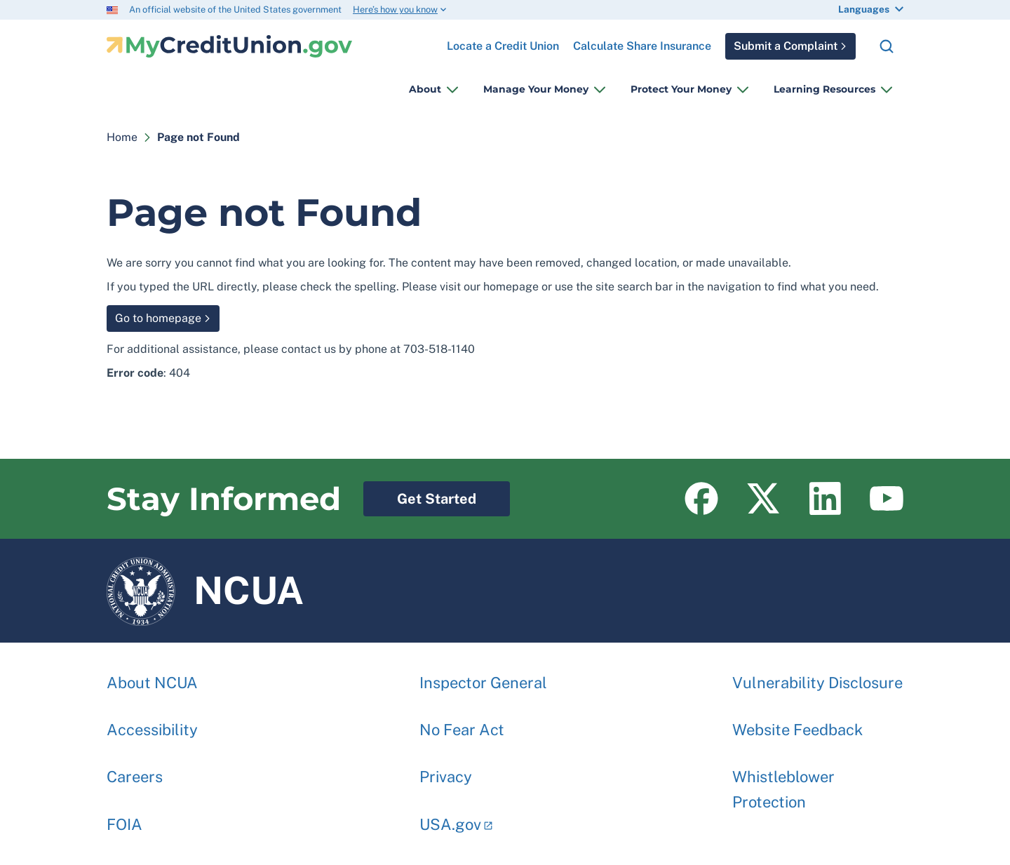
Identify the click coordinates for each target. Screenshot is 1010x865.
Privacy (445, 769)
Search (886, 46)
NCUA (205, 591)
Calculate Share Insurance (642, 46)
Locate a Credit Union (503, 41)
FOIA (124, 817)
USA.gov (450, 817)
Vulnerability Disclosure (817, 675)
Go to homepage (158, 318)
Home (122, 137)
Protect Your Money (681, 89)
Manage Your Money (535, 89)
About (425, 89)
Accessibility (152, 722)
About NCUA (152, 675)
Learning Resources (824, 89)
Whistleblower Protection (783, 781)
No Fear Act (461, 722)
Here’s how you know (395, 9)
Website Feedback (797, 722)
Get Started (419, 494)
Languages (863, 9)
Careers (135, 769)
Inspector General (483, 675)
